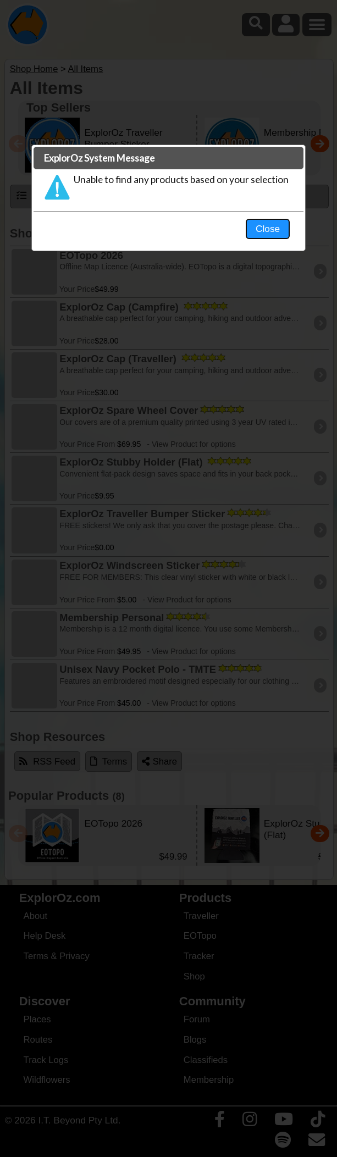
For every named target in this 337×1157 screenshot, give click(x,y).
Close (268, 228)
